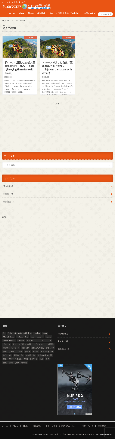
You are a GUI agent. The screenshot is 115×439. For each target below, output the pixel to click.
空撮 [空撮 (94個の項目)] (26, 359)
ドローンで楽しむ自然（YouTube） (64, 13)
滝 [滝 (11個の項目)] (34, 355)
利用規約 (102, 426)
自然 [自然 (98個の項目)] (47, 359)
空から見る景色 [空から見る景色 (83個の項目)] (15, 359)
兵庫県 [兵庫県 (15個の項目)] (51, 344)
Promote (88, 414)
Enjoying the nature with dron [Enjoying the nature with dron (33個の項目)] (20, 333)
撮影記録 (41, 13)
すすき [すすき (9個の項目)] (41, 340)
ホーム (12, 13)
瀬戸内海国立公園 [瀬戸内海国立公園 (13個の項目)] (44, 355)
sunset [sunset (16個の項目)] (48, 337)
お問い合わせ (90, 13)
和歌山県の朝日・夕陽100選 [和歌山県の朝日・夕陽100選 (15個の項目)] (42, 348)
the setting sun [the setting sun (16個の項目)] (9, 340)
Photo (31, 13)
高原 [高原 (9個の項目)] (17, 363)
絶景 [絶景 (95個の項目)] (41, 359)
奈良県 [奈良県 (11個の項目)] (27, 351)
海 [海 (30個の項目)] (22, 355)
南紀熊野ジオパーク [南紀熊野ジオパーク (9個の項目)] (11, 348)
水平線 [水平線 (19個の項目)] (16, 355)
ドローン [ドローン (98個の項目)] (6, 344)
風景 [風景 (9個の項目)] (11, 363)
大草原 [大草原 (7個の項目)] (12, 351)
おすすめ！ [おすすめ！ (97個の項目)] (31, 340)
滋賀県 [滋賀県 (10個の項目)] (28, 355)
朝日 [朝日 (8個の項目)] (5, 355)
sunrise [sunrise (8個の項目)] (40, 337)
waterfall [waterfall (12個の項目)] (21, 340)
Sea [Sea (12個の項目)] (26, 337)
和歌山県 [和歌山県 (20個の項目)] (25, 348)
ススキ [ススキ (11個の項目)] (49, 340)
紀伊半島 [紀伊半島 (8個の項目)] (33, 359)
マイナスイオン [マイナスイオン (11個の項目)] (39, 344)
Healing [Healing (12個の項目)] (37, 333)
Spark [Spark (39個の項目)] (33, 337)
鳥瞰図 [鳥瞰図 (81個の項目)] (24, 363)
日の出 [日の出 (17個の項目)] (35, 351)
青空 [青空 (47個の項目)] (5, 363)
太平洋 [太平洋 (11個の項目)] (19, 351)
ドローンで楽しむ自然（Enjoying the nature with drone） (71, 434)
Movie (21, 13)
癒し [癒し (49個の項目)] (5, 359)
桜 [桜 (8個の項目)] (10, 355)
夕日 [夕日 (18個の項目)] (5, 351)
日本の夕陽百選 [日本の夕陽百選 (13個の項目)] (46, 351)
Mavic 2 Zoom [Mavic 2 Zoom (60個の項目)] (8, 337)
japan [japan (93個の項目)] (45, 333)
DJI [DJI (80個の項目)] (4, 333)
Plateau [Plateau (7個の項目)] (20, 337)
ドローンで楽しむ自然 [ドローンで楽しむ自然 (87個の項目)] (22, 344)
